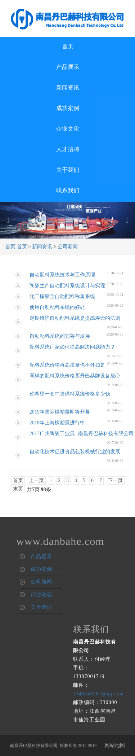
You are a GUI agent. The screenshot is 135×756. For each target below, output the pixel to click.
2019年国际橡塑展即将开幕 (60, 412)
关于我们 (67, 170)
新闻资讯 (67, 87)
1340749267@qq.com (98, 693)
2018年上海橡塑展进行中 (57, 422)
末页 (18, 488)
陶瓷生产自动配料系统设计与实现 (67, 285)
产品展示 (67, 67)
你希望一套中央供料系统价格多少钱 (70, 394)
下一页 (115, 480)
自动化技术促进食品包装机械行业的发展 (75, 451)
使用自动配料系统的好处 (57, 307)
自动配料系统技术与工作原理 (62, 275)
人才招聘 (67, 149)
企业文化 (67, 129)
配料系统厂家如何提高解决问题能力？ (72, 347)
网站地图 (115, 745)
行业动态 (41, 594)
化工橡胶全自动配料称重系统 (62, 296)
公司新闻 (68, 246)
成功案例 (67, 108)
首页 (67, 46)
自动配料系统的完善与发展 (60, 336)
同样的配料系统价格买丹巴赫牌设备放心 (75, 376)
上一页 (36, 480)
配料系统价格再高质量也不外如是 (67, 365)
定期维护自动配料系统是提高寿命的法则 (75, 318)
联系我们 (67, 190)
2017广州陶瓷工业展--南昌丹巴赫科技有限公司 (82, 433)
